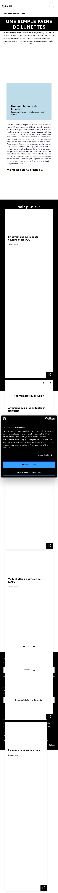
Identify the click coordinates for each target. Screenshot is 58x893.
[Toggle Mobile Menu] (54, 7)
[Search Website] (49, 7)
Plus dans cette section (29, 14)
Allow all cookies (29, 465)
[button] (51, 3)
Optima (52, 745)
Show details (43, 455)
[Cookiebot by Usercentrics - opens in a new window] (45, 418)
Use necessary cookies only (29, 472)
